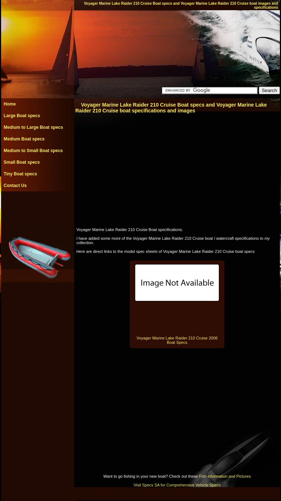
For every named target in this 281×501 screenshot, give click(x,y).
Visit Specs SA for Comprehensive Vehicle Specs (176, 485)
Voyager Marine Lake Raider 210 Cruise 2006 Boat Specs (177, 340)
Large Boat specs (22, 115)
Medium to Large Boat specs (33, 127)
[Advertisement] (37, 207)
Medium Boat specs (24, 139)
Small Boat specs (22, 162)
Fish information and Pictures (224, 476)
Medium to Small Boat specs (33, 150)
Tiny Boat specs (20, 173)
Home (10, 104)
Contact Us (15, 185)
